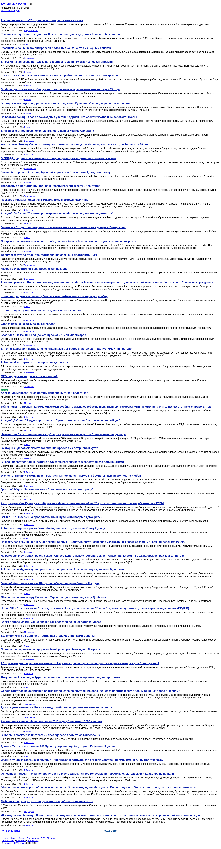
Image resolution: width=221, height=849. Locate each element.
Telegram (51, 838)
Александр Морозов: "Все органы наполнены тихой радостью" (44, 392)
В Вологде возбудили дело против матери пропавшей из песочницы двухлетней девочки (62, 569)
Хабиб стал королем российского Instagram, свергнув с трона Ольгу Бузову (53, 528)
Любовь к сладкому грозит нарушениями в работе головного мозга (47, 801)
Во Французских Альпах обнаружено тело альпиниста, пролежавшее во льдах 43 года (60, 89)
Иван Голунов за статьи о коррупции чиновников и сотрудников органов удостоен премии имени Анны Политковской (82, 759)
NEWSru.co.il (8, 840)
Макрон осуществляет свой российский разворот (35, 268)
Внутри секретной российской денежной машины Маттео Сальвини (47, 130)
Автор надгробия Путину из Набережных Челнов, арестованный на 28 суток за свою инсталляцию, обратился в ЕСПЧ (82, 503)
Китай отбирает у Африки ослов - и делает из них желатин (41, 310)
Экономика (29, 58)
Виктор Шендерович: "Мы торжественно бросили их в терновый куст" (49, 448)
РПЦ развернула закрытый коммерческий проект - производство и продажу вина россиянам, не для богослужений (80, 663)
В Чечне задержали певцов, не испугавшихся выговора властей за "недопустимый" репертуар (66, 348)
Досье (14, 838)
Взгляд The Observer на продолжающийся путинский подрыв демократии (51, 517)
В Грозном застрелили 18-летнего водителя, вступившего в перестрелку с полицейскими (62, 461)
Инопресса (29, 141)
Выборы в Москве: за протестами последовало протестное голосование (51, 735)
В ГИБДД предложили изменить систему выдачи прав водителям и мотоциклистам (58, 158)
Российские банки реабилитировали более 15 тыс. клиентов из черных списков (56, 48)
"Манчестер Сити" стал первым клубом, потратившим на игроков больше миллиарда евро (63, 434)
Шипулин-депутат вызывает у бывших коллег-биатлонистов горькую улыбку (54, 296)
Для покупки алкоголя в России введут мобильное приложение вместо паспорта (56, 707)
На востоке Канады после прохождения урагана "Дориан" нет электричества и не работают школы (69, 117)
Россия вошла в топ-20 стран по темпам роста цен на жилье (42, 20)
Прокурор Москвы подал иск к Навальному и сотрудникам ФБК (44, 199)
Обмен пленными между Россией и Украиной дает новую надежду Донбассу (53, 597)
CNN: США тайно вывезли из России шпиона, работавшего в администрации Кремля (59, 75)
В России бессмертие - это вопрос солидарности (34, 362)
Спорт (27, 44)
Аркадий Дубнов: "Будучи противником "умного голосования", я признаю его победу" (60, 420)
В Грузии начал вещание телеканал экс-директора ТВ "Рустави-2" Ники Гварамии (57, 61)
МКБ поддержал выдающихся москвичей (29, 376)
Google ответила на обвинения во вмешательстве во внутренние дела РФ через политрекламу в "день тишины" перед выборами (90, 690)
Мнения (27, 224)
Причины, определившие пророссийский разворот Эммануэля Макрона (50, 649)
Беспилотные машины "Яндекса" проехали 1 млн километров (43, 335)
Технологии (29, 196)
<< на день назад (11, 831)
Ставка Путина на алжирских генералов (28, 323)
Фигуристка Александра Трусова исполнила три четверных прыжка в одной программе (61, 677)
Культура (28, 486)
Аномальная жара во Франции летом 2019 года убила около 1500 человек (51, 721)
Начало (5, 838)
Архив (22, 838)
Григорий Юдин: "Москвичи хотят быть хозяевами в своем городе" (47, 489)
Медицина (29, 632)
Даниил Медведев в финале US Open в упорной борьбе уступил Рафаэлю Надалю (58, 746)
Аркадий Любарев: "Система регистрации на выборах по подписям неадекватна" (57, 213)
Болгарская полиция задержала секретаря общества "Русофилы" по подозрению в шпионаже (65, 103)
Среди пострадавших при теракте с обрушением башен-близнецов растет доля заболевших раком (68, 241)
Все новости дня (10, 10)
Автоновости (30, 168)
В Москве (21, 840)
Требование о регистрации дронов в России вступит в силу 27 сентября (50, 185)
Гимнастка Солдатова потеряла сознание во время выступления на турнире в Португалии (63, 227)
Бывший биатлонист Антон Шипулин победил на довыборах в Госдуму (50, 583)
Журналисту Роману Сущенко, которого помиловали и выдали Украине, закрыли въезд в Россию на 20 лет (74, 144)
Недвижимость (31, 30)
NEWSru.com (13, 4)
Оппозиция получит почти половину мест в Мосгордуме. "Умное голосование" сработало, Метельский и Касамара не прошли (87, 773)
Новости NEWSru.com (15, 843)
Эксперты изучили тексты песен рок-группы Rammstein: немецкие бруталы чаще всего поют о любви (71, 475)
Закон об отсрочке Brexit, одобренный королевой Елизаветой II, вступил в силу (55, 172)
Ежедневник (33, 838)
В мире (27, 72)
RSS (43, 838)
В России (28, 155)
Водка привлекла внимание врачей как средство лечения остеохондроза (51, 621)
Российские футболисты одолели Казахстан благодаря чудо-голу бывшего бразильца (60, 34)
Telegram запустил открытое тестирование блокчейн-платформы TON (49, 254)
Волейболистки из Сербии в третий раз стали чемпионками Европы (48, 635)
